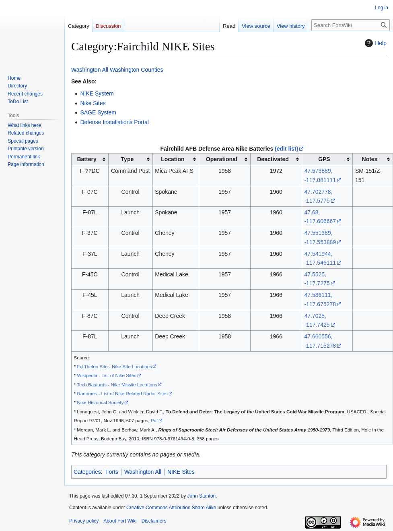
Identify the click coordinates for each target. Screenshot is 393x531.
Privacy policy (84, 521)
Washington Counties (136, 69)
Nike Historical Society (100, 402)
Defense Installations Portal (114, 122)
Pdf (154, 420)
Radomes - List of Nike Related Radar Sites (122, 393)
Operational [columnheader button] (221, 159)
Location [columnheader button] (172, 159)
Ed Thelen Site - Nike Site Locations (114, 366)
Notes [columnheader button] (370, 159)
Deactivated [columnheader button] (273, 159)
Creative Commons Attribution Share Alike (171, 507)
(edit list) (286, 148)
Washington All (89, 69)
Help (375, 43)
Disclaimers (153, 521)
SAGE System (98, 112)
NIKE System (96, 93)
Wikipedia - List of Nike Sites (106, 375)
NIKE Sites (181, 472)
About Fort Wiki (119, 521)
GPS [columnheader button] (324, 159)
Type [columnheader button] (127, 159)
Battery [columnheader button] (86, 159)
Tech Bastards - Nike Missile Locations (117, 384)
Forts (111, 472)
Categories (87, 472)
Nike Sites (92, 103)
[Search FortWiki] (350, 25)
